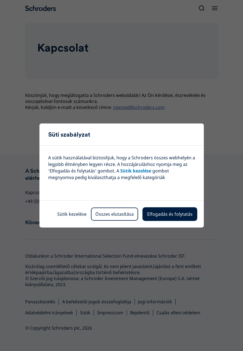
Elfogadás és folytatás (170, 214)
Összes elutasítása (114, 214)
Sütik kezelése (72, 214)
